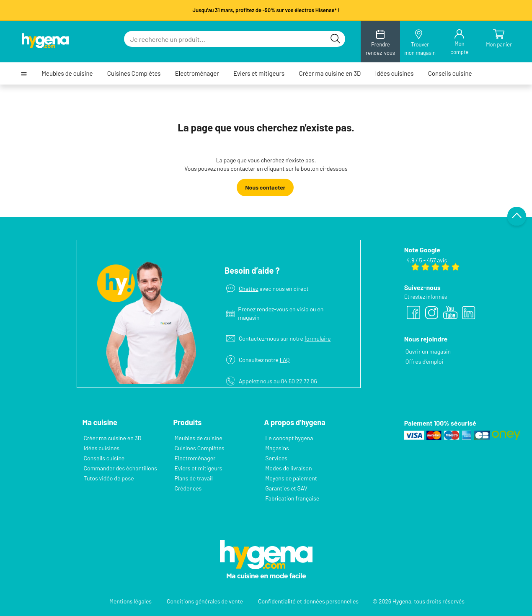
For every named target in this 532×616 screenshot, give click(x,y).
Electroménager (197, 73)
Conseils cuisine (450, 73)
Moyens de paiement (291, 478)
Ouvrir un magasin (428, 351)
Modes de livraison (288, 468)
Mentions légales (130, 601)
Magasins (277, 448)
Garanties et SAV (286, 488)
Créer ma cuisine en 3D (330, 73)
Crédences (187, 488)
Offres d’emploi (424, 361)
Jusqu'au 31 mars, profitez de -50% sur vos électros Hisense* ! (265, 10)
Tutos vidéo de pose (109, 478)
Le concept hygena (289, 437)
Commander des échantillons (120, 468)
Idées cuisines (394, 73)
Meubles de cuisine (67, 73)
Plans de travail (193, 478)
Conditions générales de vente (205, 601)
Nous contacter (265, 187)
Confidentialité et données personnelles (308, 601)
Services (276, 458)
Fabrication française (292, 498)
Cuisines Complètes (134, 73)
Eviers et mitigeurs (258, 73)
